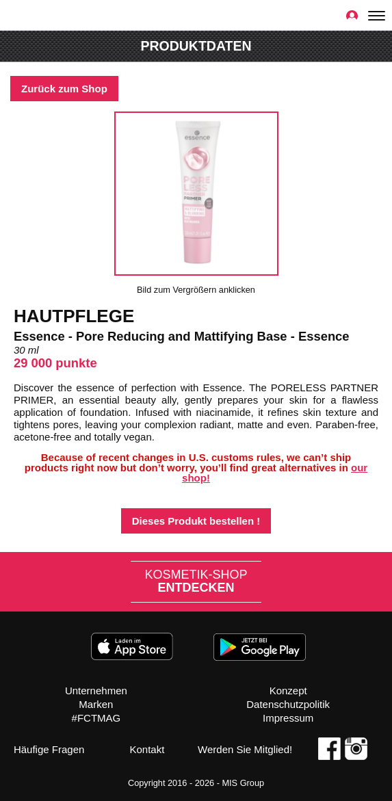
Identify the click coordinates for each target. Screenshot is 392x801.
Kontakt (146, 749)
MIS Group (243, 783)
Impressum (288, 718)
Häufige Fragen (49, 749)
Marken (96, 704)
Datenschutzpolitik (288, 704)
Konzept (288, 690)
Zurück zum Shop (64, 88)
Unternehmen (96, 690)
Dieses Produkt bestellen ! (196, 521)
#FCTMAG (96, 718)
